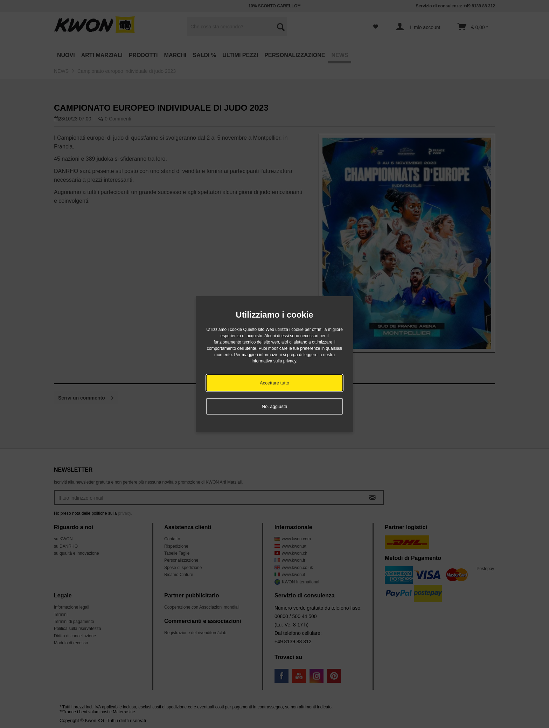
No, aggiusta (274, 406)
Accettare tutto (274, 383)
